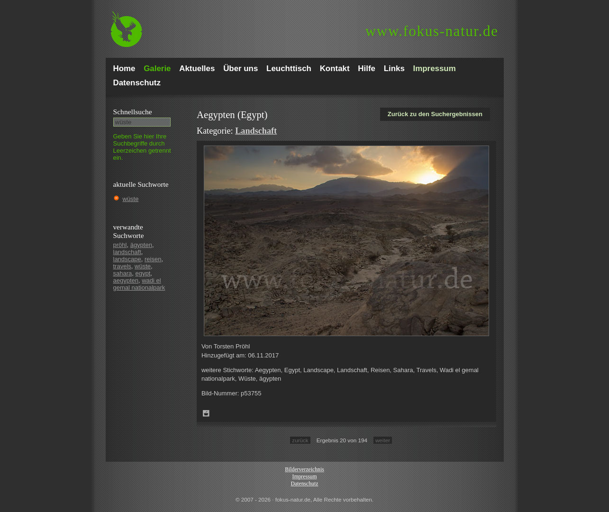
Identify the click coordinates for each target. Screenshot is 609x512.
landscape (127, 259)
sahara (122, 273)
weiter (382, 440)
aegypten (126, 280)
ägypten (141, 244)
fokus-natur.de (432, 31)
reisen (153, 259)
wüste (131, 198)
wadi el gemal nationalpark (139, 284)
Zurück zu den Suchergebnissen (435, 114)
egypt (142, 273)
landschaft (127, 252)
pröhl (120, 244)
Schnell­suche (132, 112)
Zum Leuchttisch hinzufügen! (206, 413)
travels (122, 266)
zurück (300, 440)
